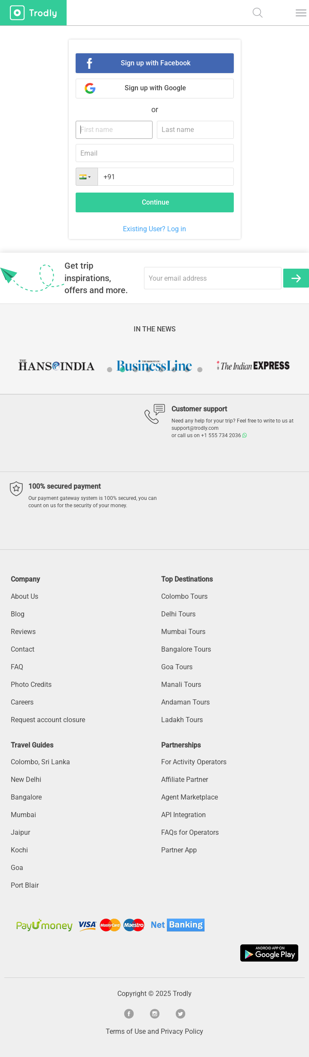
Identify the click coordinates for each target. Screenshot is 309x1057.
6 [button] (174, 369)
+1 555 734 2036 (224, 435)
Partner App (179, 850)
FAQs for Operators (190, 832)
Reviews (23, 632)
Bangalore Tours (186, 649)
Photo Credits (31, 684)
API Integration (183, 815)
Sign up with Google (155, 88)
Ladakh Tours (182, 720)
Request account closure (48, 720)
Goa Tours (177, 667)
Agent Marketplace (189, 797)
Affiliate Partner (184, 779)
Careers (22, 702)
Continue (155, 202)
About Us (24, 596)
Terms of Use (126, 1031)
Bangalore (26, 797)
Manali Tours (181, 684)
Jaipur (20, 832)
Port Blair (25, 885)
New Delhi (26, 779)
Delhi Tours (178, 614)
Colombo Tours (184, 596)
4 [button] (148, 369)
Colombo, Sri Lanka (40, 762)
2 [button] (122, 369)
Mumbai (23, 815)
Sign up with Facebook (155, 63)
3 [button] (135, 369)
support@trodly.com (195, 428)
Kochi (19, 850)
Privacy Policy (182, 1031)
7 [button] (187, 369)
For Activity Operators (193, 762)
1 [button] (109, 369)
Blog (17, 614)
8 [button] (200, 369)
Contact (22, 649)
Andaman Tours (185, 702)
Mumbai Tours (183, 632)
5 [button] (161, 369)
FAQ (17, 667)
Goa (17, 868)
